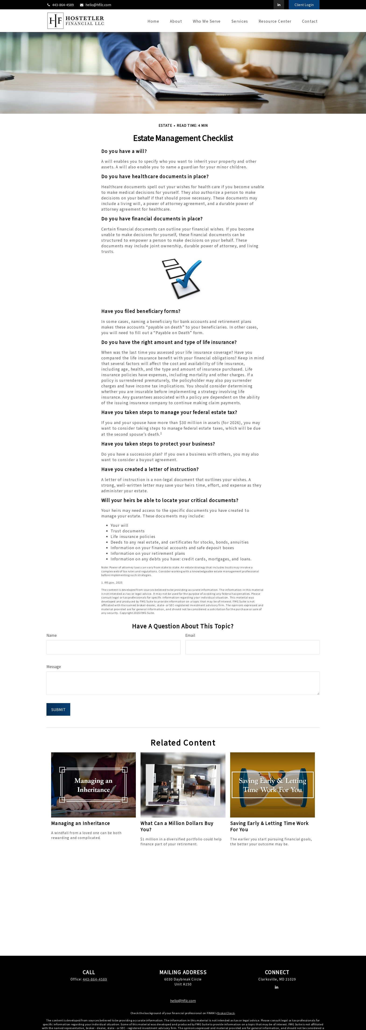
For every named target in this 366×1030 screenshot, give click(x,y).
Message (53, 666)
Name (51, 635)
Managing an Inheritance (80, 823)
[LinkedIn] (279, 4)
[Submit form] (58, 709)
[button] (153, 21)
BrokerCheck (226, 1013)
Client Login (304, 4)
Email (190, 635)
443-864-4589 (60, 4)
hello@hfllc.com (95, 4)
